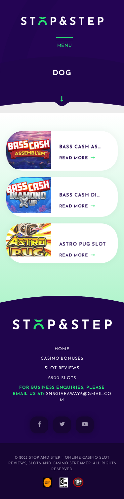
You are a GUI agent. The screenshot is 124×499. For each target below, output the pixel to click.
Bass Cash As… (80, 148)
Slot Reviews (62, 368)
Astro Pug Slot (82, 247)
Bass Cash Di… (79, 197)
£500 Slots (62, 378)
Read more (73, 159)
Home (62, 349)
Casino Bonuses (62, 358)
